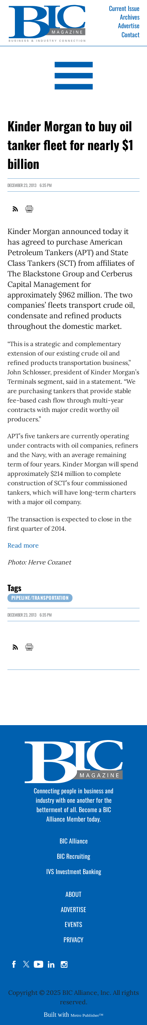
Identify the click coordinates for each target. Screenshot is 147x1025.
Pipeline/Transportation (40, 597)
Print (29, 209)
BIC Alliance (74, 840)
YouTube (39, 964)
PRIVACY (73, 939)
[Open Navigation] (73, 77)
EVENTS (73, 924)
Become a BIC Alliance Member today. (78, 814)
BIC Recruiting (73, 856)
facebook (13, 964)
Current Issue (124, 8)
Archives (130, 17)
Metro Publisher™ (87, 1015)
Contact (131, 34)
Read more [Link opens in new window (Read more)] (23, 545)
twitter (26, 964)
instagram (64, 964)
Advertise (129, 25)
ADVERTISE (73, 909)
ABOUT (73, 894)
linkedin (51, 964)
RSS (15, 209)
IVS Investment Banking (73, 871)
